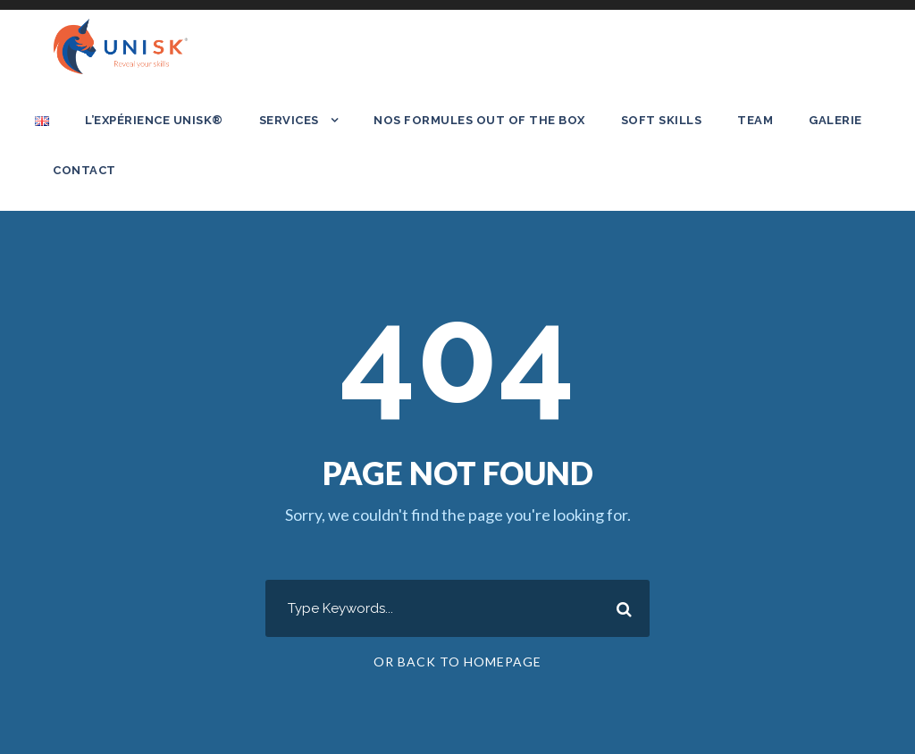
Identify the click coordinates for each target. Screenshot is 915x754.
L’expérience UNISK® (154, 120)
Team (755, 120)
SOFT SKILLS (661, 120)
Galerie (835, 120)
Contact (84, 170)
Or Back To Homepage (457, 661)
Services (289, 120)
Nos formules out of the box (479, 120)
